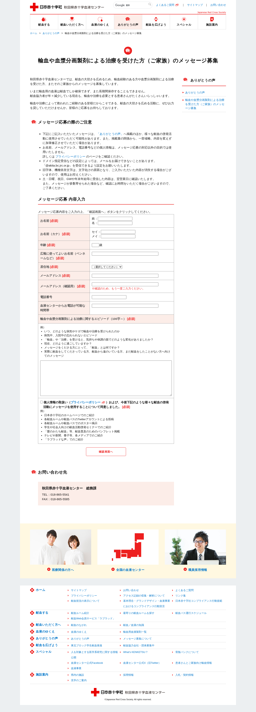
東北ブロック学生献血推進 (86, 652)
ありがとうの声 (51, 33)
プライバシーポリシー (70, 156)
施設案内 (42, 681)
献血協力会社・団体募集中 (138, 652)
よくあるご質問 (165, 4)
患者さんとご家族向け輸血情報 (193, 669)
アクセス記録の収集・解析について (144, 602)
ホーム (33, 33)
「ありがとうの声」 (110, 134)
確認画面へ (106, 458)
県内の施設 (77, 681)
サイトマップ (195, 4)
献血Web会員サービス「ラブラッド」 (93, 625)
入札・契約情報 (184, 681)
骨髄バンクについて (187, 659)
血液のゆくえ (45, 638)
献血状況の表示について (85, 607)
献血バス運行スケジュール (191, 619)
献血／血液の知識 (133, 632)
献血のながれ (79, 632)
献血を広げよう (47, 652)
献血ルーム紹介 (80, 619)
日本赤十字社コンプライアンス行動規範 (198, 607)
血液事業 (76, 675)
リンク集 (180, 602)
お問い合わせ (218, 4)
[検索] (132, 5)
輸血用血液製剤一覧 (135, 638)
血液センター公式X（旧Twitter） (142, 669)
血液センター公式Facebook (87, 669)
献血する (42, 619)
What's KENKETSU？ (135, 659)
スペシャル (44, 658)
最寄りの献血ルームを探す (138, 619)
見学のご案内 (79, 687)
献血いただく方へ (48, 631)
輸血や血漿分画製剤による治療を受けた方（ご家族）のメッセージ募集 (204, 104)
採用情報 (128, 681)
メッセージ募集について (137, 645)
